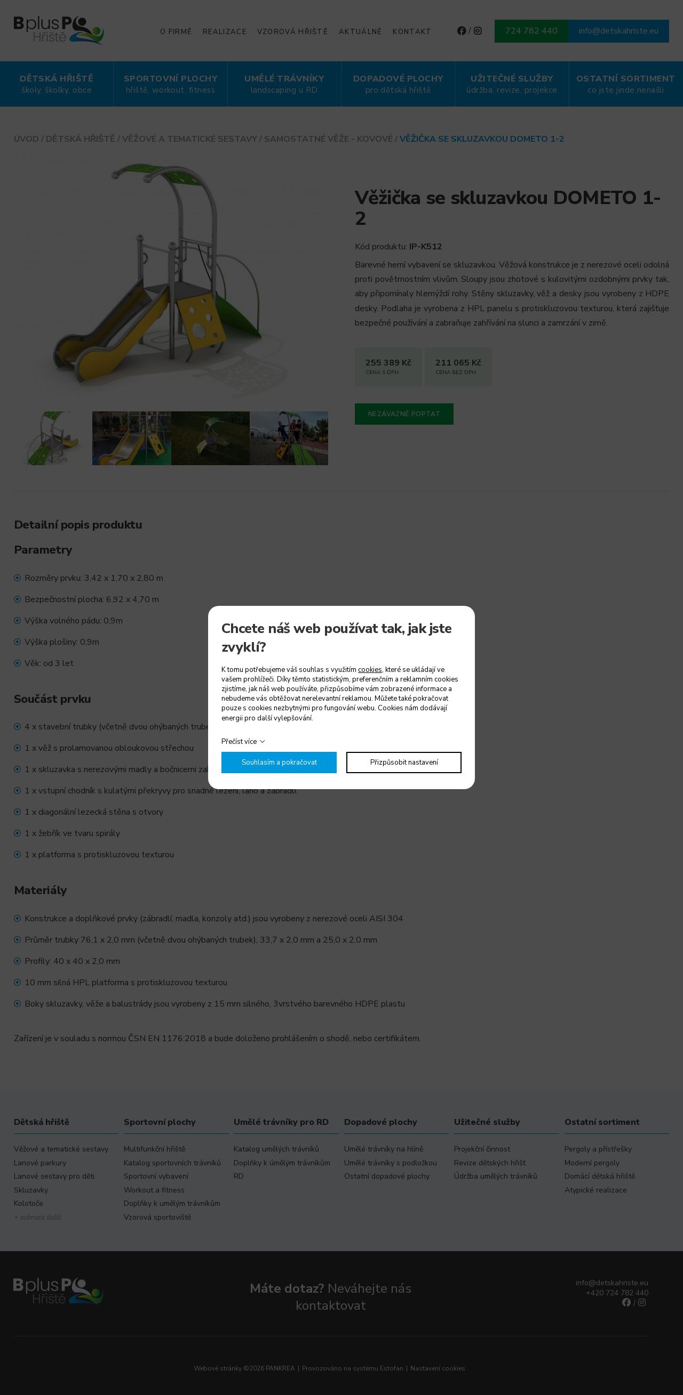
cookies (370, 670)
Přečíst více (239, 742)
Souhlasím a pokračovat (279, 762)
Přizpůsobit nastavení (404, 762)
